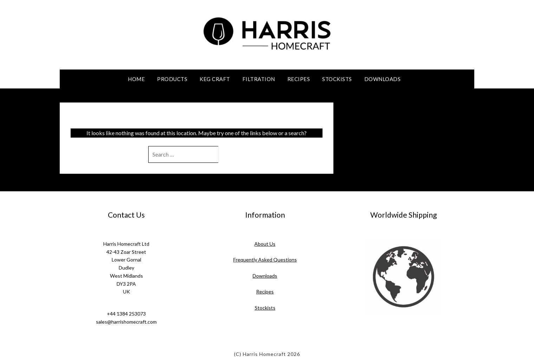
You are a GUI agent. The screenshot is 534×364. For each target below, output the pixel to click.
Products (172, 79)
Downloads (382, 79)
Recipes (298, 79)
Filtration (258, 79)
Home (136, 79)
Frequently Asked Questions (265, 260)
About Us (264, 244)
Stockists (337, 79)
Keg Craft (215, 79)
